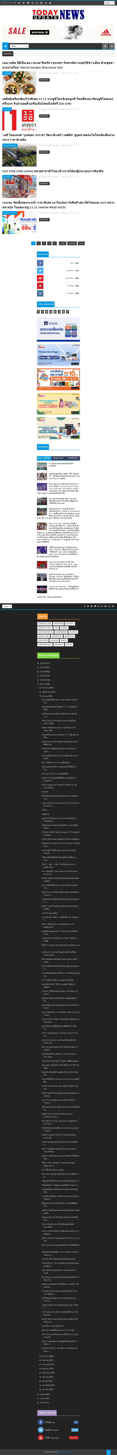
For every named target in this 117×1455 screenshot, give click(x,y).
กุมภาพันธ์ (46, 1385)
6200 (63, 243)
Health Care (44, 636)
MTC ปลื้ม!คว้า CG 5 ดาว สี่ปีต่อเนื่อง (56, 762)
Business (7, 177)
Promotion (57, 636)
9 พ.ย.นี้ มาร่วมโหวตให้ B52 (52, 1326)
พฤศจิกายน (46, 692)
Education (43, 640)
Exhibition (69, 636)
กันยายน (45, 1356)
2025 (42, 667)
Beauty (64, 640)
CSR (56, 628)
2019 (42, 1398)
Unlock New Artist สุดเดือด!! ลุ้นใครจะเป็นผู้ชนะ (60, 839)
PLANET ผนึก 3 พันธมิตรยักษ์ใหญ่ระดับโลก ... (59, 1259)
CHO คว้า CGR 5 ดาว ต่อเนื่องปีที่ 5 (55, 773)
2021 (42, 684)
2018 (42, 1402)
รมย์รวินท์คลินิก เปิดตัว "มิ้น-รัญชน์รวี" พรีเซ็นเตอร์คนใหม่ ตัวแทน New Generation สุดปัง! (64, 476)
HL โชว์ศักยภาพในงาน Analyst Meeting (57, 980)
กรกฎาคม (46, 1364)
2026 (42, 663)
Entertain (58, 624)
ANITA (44, 810)
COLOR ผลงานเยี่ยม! (50, 913)
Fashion (7, 109)
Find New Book (45, 644)
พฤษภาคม (46, 1372)
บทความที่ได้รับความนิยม (44, 458)
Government (61, 632)
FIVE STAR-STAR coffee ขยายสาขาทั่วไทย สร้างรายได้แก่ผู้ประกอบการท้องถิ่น (52, 171)
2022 (42, 680)
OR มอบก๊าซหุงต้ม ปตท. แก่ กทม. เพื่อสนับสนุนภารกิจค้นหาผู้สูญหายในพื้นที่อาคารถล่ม (63, 501)
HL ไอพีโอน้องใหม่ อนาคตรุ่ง (53, 1170)
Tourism (7, 73)
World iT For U (10, 213)
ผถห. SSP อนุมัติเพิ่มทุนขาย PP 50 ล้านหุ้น (58, 1330)
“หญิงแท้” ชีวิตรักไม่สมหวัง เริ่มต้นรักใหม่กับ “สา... (61, 1181)
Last (81, 243)
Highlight (58, 458)
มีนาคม (45, 1381)
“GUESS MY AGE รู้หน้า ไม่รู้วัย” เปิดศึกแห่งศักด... (60, 1061)
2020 (42, 1394)
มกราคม (45, 1389)
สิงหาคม (45, 1360)
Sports (64, 628)
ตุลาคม (45, 696)
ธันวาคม (45, 687)
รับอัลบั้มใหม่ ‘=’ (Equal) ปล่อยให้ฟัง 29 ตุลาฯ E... (60, 1185)
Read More (44, 80)
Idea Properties (10, 145)
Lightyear (45, 814)
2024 (42, 671)
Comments (73, 458)
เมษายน (45, 1377)
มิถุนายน (45, 1368)
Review (69, 644)
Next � (72, 243)
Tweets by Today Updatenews (49, 597)
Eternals (45, 791)
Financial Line (45, 624)
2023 (42, 675)
